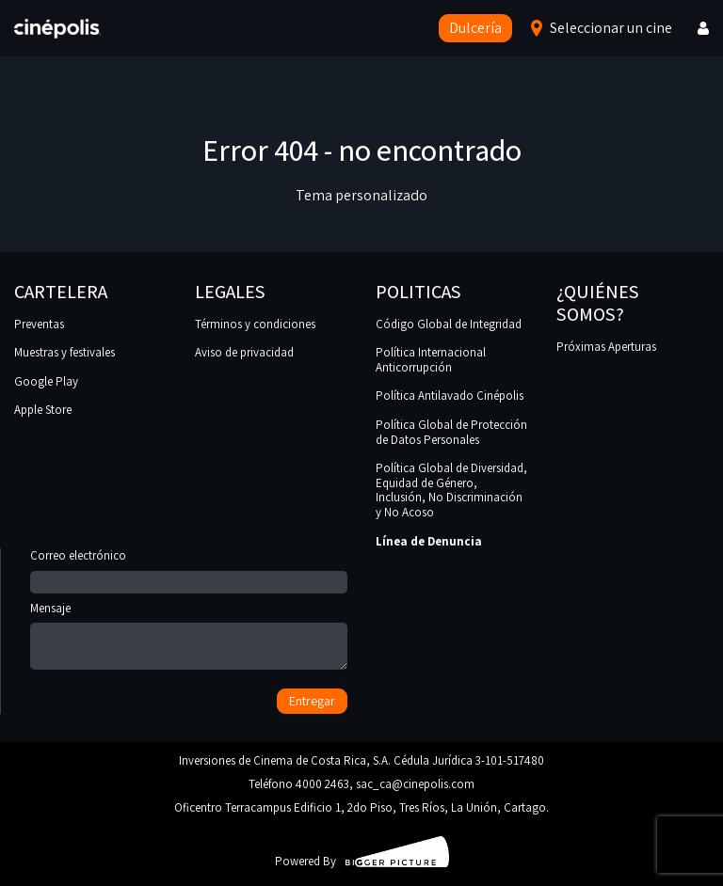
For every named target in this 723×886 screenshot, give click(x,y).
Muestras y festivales (64, 352)
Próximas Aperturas (606, 347)
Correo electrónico (188, 569)
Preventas (39, 324)
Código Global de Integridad (449, 324)
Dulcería (475, 28)
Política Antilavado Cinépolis (449, 395)
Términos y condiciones (255, 324)
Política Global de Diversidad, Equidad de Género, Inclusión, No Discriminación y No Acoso (451, 490)
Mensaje (188, 637)
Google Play (46, 381)
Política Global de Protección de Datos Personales (451, 432)
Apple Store (43, 410)
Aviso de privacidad (244, 352)
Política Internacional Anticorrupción (431, 359)
